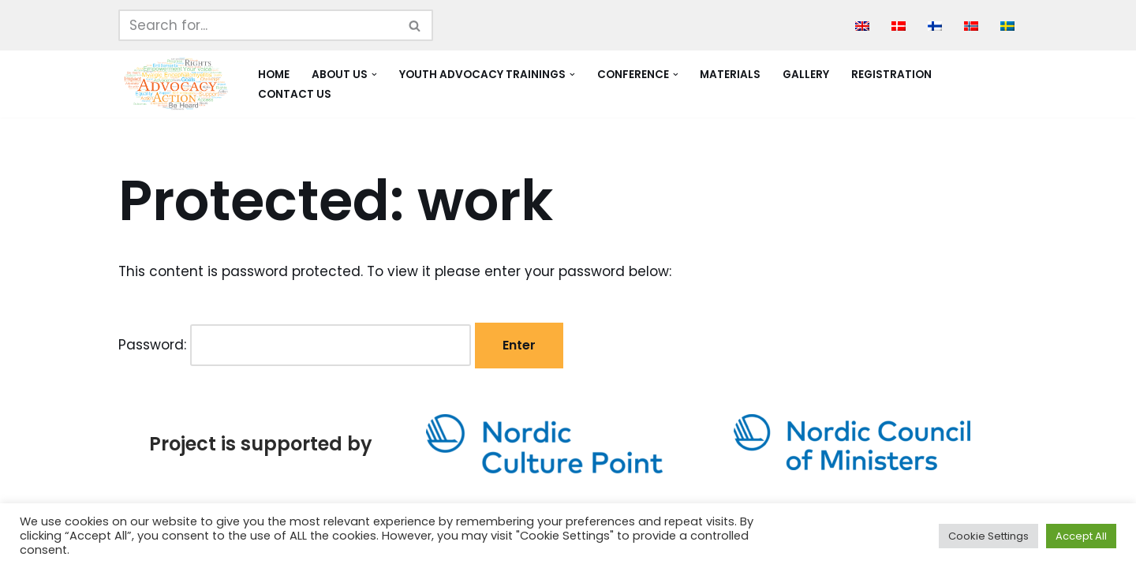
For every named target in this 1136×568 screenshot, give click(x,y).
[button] (374, 74)
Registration (891, 74)
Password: (294, 345)
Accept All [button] (1081, 536)
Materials (730, 74)
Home (274, 74)
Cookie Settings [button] (988, 536)
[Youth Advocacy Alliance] (174, 84)
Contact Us (294, 94)
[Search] (258, 25)
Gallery (806, 74)
